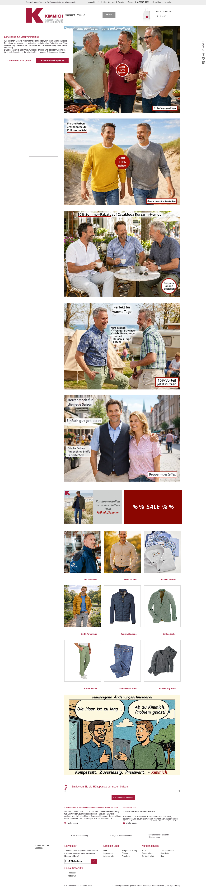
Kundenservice (150, 868)
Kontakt (130, 2)
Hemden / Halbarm (37, 90)
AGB (105, 873)
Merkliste (168, 2)
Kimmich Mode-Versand (42, 869)
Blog (162, 878)
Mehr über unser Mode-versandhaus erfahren (46, 149)
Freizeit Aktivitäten (37, 99)
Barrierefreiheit (148, 878)
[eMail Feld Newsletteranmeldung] (77, 883)
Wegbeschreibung (129, 873)
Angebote (126, 878)
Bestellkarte (158, 2)
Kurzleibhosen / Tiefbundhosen (42, 75)
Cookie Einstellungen (19, 60)
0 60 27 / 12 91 (46, 135)
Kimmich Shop (111, 868)
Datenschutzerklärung (56, 52)
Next (179, 802)
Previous (65, 802)
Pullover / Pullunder (37, 114)
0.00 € (168, 14)
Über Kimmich (109, 2)
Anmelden (92, 2)
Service (121, 2)
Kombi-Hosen (35, 80)
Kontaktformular (167, 873)
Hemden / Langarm (37, 85)
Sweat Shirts (34, 109)
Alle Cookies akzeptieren (52, 60)
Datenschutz (108, 878)
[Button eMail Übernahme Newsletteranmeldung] (94, 883)
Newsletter (70, 868)
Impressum (107, 875)
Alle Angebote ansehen (123, 820)
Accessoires (34, 119)
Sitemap (125, 875)
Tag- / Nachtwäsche (37, 104)
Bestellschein (147, 875)
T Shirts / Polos (35, 94)
